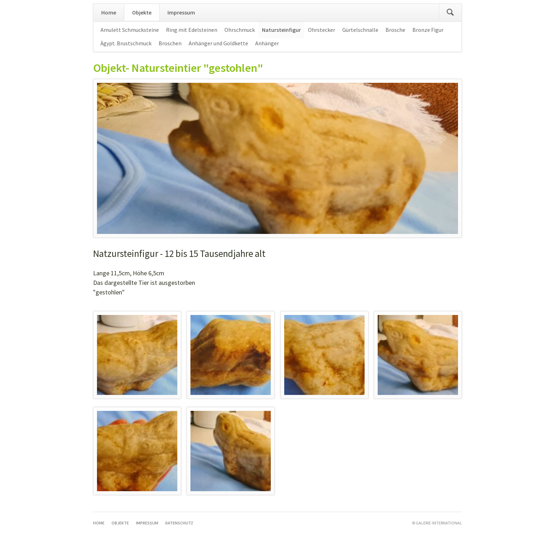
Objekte (141, 12)
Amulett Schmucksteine (130, 29)
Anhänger (267, 43)
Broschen (170, 43)
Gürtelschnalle (360, 29)
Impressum (181, 12)
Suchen (450, 12)
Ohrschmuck (239, 29)
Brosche (395, 29)
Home (108, 12)
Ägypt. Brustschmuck (126, 43)
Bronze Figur (428, 29)
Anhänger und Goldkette (218, 43)
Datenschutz (179, 523)
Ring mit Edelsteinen (191, 29)
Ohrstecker (321, 29)
